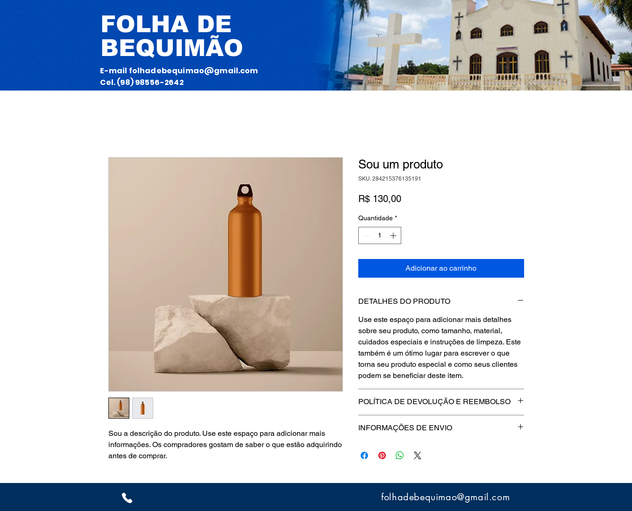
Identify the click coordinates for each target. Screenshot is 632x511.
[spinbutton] (379, 235)
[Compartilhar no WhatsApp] (399, 455)
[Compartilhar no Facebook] (364, 455)
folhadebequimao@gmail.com (193, 70)
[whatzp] (127, 498)
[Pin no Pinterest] (382, 455)
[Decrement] (365, 235)
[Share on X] (417, 455)
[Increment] (394, 235)
